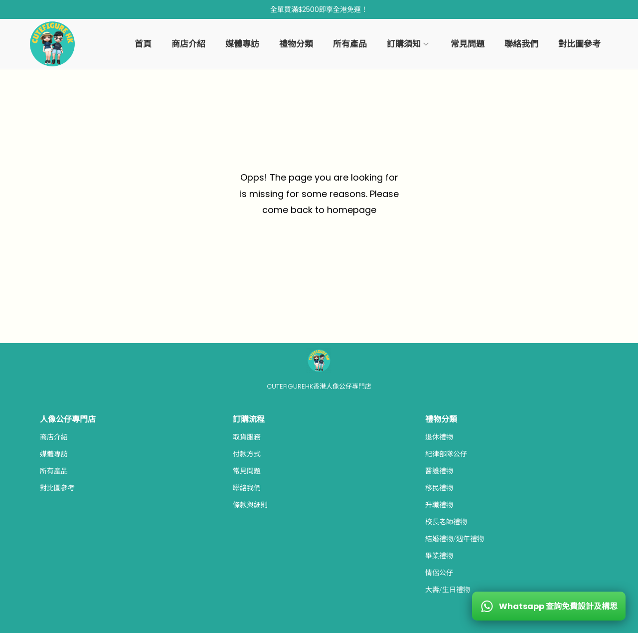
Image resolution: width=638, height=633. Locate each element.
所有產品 (54, 471)
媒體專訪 (54, 454)
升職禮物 (439, 505)
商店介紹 (54, 437)
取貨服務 (247, 437)
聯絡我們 (247, 488)
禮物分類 (441, 419)
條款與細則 (250, 505)
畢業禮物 (439, 556)
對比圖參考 (57, 488)
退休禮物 (439, 437)
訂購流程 (249, 419)
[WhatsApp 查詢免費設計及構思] (549, 606)
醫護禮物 (439, 471)
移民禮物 (439, 488)
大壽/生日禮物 (447, 590)
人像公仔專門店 (68, 419)
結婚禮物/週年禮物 (454, 539)
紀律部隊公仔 (446, 454)
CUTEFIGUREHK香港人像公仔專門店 (319, 386)
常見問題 (247, 471)
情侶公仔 (439, 573)
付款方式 (247, 454)
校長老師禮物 (446, 522)
